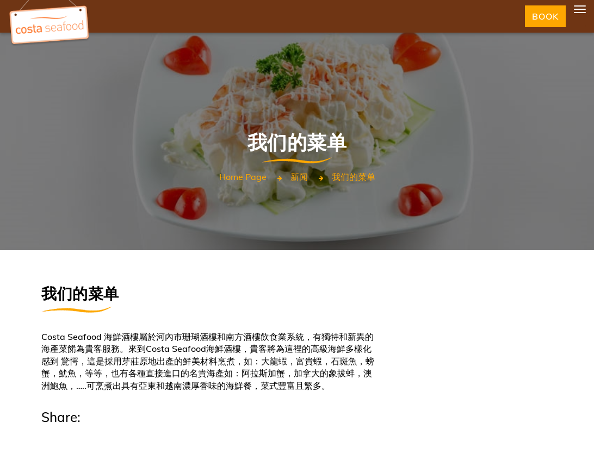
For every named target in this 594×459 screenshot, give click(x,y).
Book (545, 16)
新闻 (299, 177)
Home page (243, 177)
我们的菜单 (353, 177)
